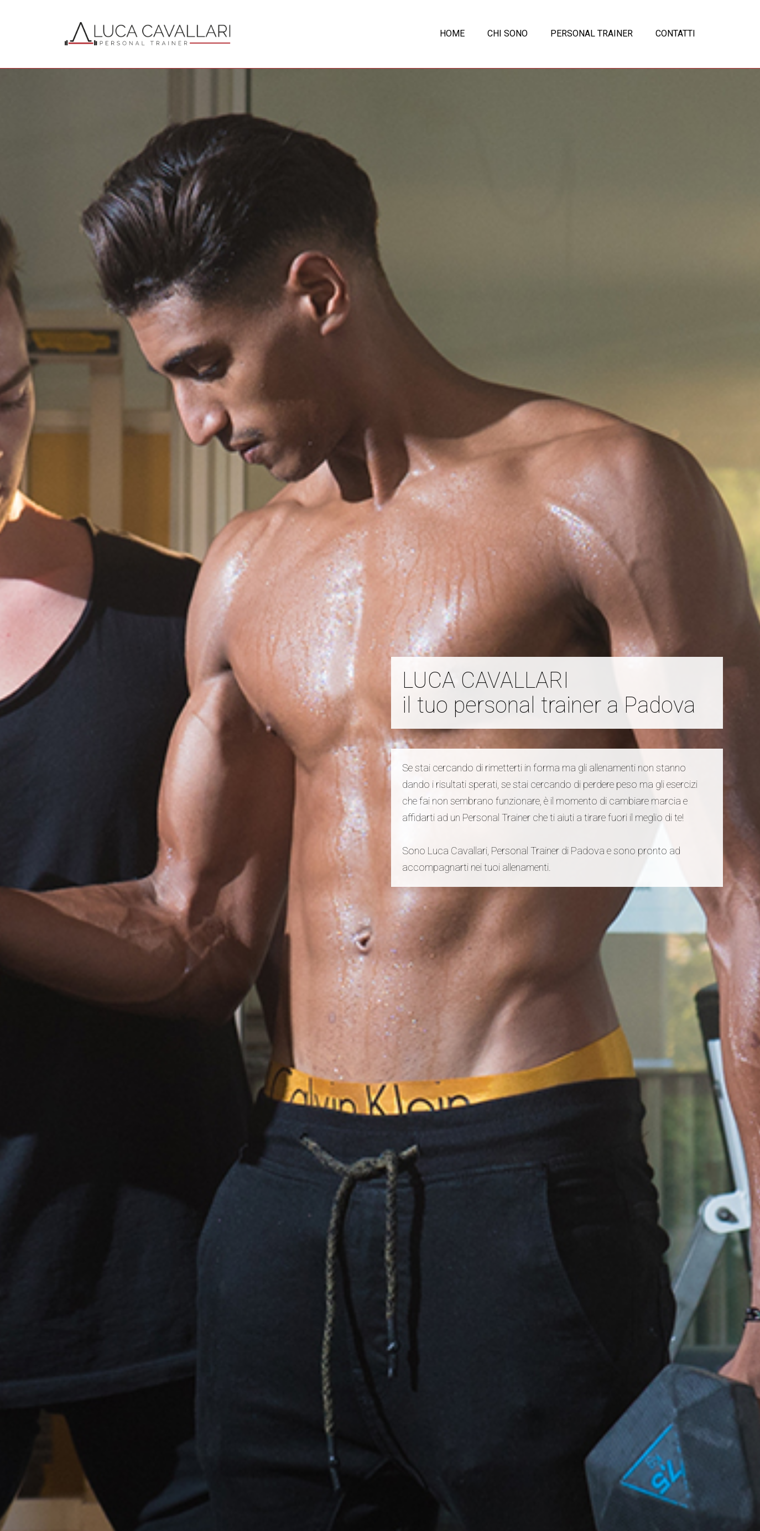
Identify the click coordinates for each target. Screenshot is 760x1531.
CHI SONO (507, 33)
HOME (452, 33)
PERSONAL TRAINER (591, 33)
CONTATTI (675, 33)
